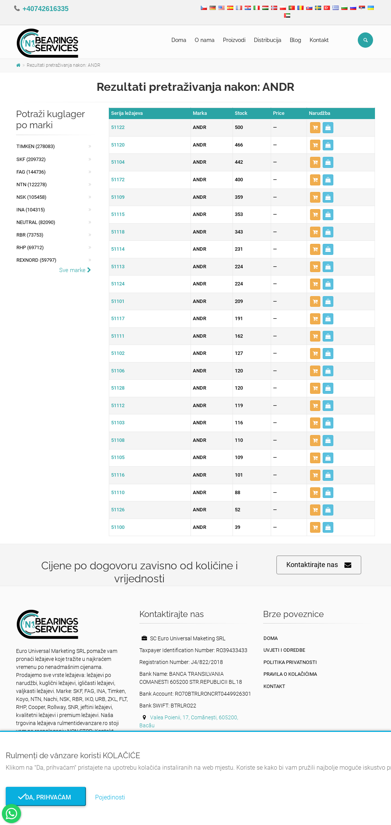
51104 (117, 162)
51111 (117, 336)
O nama (205, 40)
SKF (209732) (31, 159)
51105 (117, 457)
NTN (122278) (31, 184)
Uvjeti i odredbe (284, 650)
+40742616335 (46, 9)
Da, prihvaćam (46, 797)
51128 (117, 388)
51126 (117, 509)
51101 (117, 301)
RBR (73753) (30, 235)
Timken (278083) (35, 146)
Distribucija (267, 40)
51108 (117, 440)
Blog (295, 40)
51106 (117, 371)
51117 (117, 318)
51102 (117, 353)
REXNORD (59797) (36, 260)
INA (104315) (30, 210)
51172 (117, 179)
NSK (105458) (31, 197)
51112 (117, 405)
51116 (117, 475)
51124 (117, 284)
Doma (178, 40)
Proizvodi (234, 40)
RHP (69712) (30, 247)
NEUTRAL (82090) (35, 222)
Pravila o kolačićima (290, 674)
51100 (117, 527)
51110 (117, 492)
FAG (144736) (31, 172)
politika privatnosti (290, 662)
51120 (117, 145)
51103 (117, 422)
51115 (117, 214)
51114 (117, 249)
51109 (117, 197)
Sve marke (75, 270)
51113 (117, 266)
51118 (117, 232)
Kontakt (319, 40)
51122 (117, 127)
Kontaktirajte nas (318, 565)
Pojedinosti (110, 797)
